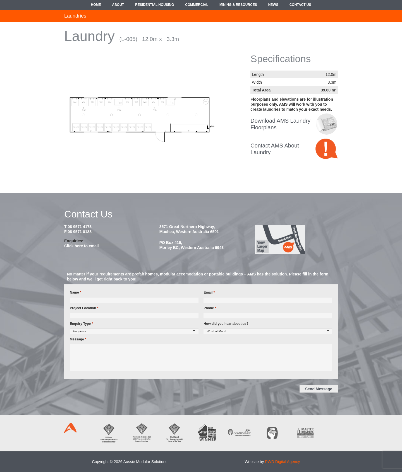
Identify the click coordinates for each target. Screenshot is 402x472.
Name (75, 292)
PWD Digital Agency (282, 461)
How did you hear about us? (226, 324)
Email (209, 292)
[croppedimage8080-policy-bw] (326, 124)
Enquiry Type (81, 323)
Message (78, 339)
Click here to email (81, 246)
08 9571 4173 (80, 226)
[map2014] (296, 239)
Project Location (84, 308)
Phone (210, 308)
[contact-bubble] (326, 149)
